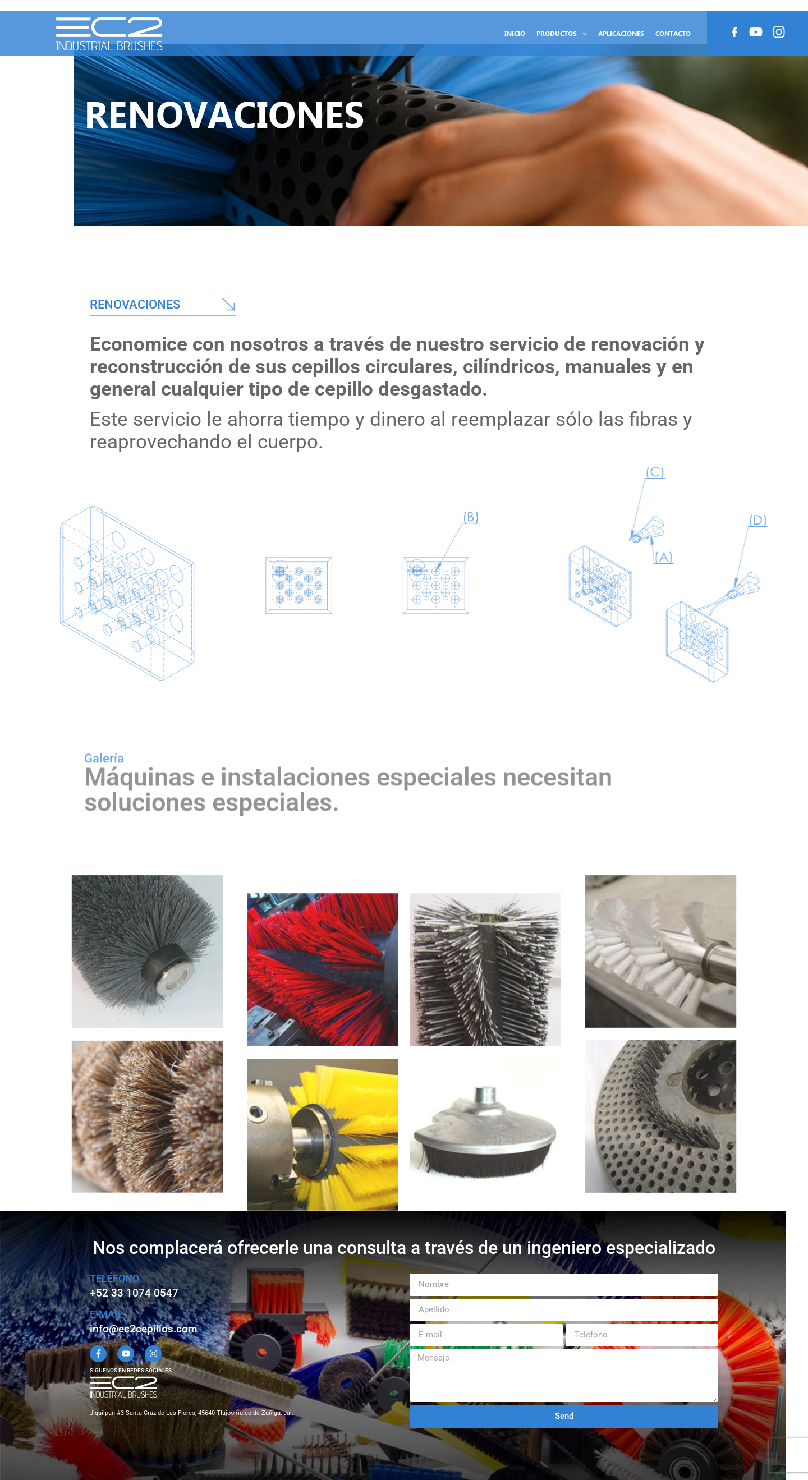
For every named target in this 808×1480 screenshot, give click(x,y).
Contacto (673, 33)
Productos (561, 34)
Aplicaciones (621, 33)
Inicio (514, 33)
